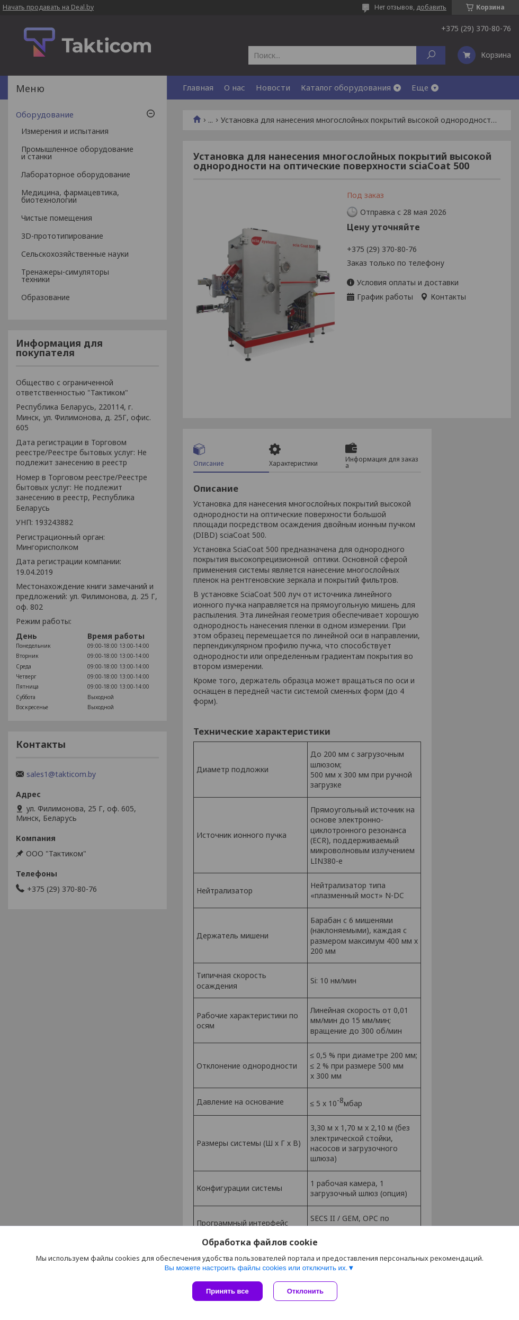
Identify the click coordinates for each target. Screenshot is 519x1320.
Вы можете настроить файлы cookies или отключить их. (255, 1268)
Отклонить (305, 1291)
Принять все (227, 1291)
